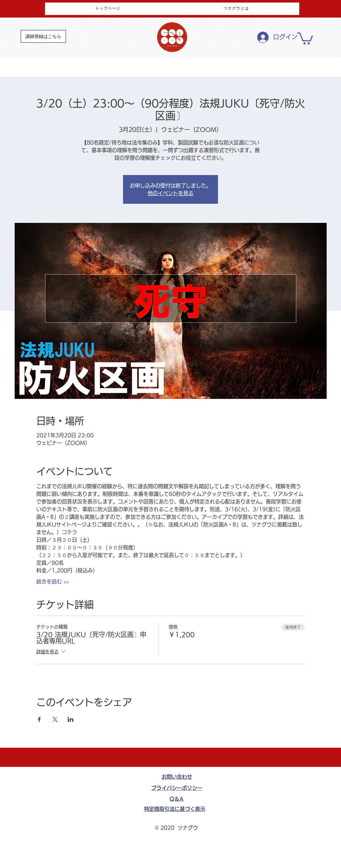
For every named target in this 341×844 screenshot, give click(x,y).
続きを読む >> (52, 581)
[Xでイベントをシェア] (55, 719)
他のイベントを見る (170, 193)
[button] (305, 37)
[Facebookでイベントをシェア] (39, 719)
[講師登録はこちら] (43, 36)
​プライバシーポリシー (176, 787)
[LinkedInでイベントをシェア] (71, 719)
